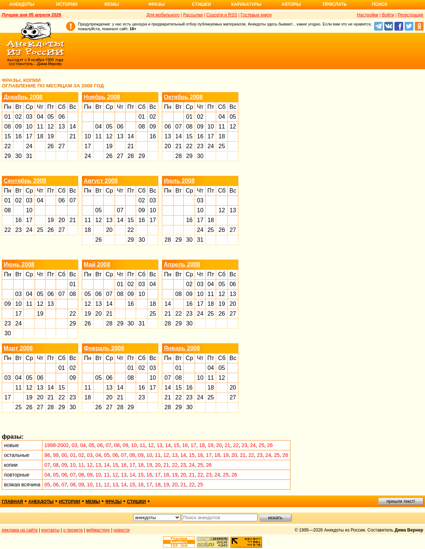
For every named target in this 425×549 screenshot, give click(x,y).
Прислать (335, 4)
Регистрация (410, 14)
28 (130, 156)
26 (50, 146)
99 (56, 455)
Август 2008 (101, 181)
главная (12, 501)
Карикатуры (246, 4)
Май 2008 (97, 264)
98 (47, 455)
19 (50, 136)
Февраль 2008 (104, 348)
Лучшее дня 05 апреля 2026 (31, 14)
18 (40, 136)
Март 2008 (18, 348)
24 (29, 146)
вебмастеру (98, 530)
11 (40, 126)
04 (40, 117)
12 (50, 126)
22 (7, 146)
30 (18, 156)
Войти (388, 14)
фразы (113, 501)
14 (72, 126)
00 (64, 455)
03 (29, 117)
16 (18, 136)
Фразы (156, 4)
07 (178, 126)
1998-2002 (56, 445)
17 (29, 136)
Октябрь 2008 (183, 97)
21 (72, 136)
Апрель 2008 (182, 264)
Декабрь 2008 (23, 97)
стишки (136, 501)
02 (18, 117)
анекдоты (41, 501)
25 (222, 146)
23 (200, 146)
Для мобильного (163, 14)
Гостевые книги (256, 14)
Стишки (201, 4)
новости (122, 530)
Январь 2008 (182, 348)
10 (29, 126)
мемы (93, 501)
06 (62, 117)
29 (7, 156)
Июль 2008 (179, 181)
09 (18, 126)
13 (62, 126)
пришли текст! (400, 501)
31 (29, 156)
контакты (50, 530)
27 (62, 146)
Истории (67, 4)
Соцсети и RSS (221, 14)
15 (7, 136)
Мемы (111, 4)
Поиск (380, 4)
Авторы (291, 4)
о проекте (73, 530)
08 (7, 126)
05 (50, 117)
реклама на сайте (20, 530)
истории (69, 501)
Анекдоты (22, 4)
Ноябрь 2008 (102, 97)
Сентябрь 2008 (25, 181)
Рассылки (193, 14)
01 (7, 117)
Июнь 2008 (19, 264)
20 (167, 146)
